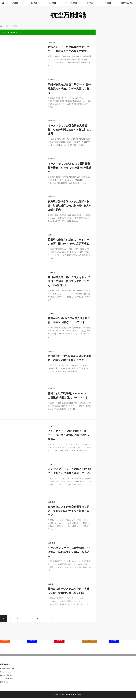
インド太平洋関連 (71, 3)
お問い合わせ (4, 682)
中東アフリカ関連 (126, 3)
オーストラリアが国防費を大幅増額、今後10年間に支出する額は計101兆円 (69, 129)
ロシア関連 (52, 3)
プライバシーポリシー (6, 672)
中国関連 (108, 3)
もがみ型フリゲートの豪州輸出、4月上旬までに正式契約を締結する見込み (69, 551)
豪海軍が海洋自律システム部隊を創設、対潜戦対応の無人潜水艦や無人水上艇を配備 (69, 205)
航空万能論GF (66, 694)
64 (52, 618)
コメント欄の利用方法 (6, 678)
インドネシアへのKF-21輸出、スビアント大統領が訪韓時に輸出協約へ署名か (68, 435)
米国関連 (15, 3)
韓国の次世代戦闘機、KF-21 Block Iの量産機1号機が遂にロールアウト (68, 395)
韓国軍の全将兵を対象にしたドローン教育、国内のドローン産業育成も (68, 241)
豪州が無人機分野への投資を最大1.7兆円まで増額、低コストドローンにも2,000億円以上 (69, 281)
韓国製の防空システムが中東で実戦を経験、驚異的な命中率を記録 (68, 590)
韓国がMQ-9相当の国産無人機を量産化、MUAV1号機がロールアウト (69, 320)
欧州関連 (34, 3)
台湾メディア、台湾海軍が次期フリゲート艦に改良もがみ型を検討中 (68, 48)
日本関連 (90, 3)
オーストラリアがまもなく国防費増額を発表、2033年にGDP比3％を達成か (69, 167)
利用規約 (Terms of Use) (7, 668)
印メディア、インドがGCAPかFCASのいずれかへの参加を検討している (69, 471)
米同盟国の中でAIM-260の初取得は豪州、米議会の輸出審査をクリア (69, 357)
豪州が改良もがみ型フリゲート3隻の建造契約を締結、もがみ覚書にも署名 (69, 88)
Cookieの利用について (7, 675)
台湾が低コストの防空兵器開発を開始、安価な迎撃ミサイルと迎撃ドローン (68, 510)
